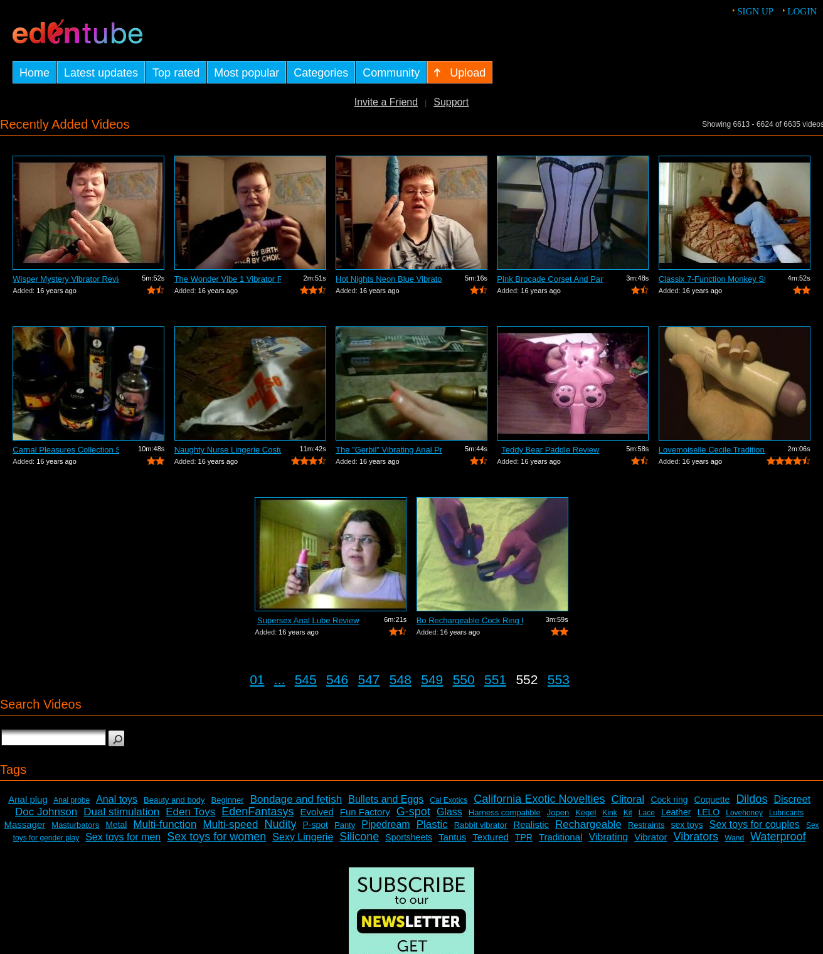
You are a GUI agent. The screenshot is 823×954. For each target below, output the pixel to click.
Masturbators (75, 825)
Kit (628, 812)
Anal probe (71, 800)
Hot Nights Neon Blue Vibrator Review (389, 279)
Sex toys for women (216, 836)
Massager (24, 824)
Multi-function (164, 824)
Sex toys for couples (754, 824)
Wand (734, 837)
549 (432, 679)
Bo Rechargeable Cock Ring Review (470, 620)
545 (306, 679)
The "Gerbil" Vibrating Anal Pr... (389, 449)
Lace (647, 812)
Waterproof (777, 836)
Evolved (316, 812)
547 (369, 679)
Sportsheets (408, 837)
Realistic (531, 824)
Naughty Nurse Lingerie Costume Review (227, 449)
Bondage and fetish (296, 799)
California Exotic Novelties (539, 799)
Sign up (755, 11)
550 (464, 679)
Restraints (646, 825)
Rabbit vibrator (480, 825)
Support (451, 102)
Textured (490, 837)
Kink (609, 812)
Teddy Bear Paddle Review (550, 449)
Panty (344, 825)
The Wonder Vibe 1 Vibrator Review (227, 279)
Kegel (585, 812)
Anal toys (116, 799)
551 (495, 679)
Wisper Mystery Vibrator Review (66, 279)
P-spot (315, 825)
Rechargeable (588, 824)
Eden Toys (190, 812)
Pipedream (385, 824)
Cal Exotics (448, 800)
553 (559, 679)
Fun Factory (365, 812)
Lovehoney (744, 812)
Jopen (558, 812)
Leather (676, 812)
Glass (449, 812)
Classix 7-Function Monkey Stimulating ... (712, 279)
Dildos (751, 799)
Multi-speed (230, 824)
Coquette (712, 800)
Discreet (791, 799)
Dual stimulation (121, 812)
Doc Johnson (46, 812)
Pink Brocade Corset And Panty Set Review (550, 279)
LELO (708, 812)
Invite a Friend (386, 102)
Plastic (432, 824)
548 (401, 679)
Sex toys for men (123, 837)
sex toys (687, 825)
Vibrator (650, 837)
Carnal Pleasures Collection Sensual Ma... (66, 449)
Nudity (280, 824)
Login (802, 11)
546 (337, 679)
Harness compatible (505, 812)
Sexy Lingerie (302, 837)
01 (257, 679)
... (279, 679)
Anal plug (28, 799)
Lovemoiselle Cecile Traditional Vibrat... (712, 449)
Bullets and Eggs (385, 799)
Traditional (560, 837)
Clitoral (627, 799)
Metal (116, 825)
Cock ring (669, 800)
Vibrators (696, 836)
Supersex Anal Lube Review (308, 620)
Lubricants (786, 812)
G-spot (413, 811)
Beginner (227, 800)
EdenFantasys (257, 811)
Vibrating (608, 837)
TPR (524, 837)
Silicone (359, 836)
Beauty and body (174, 800)
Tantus (452, 837)
